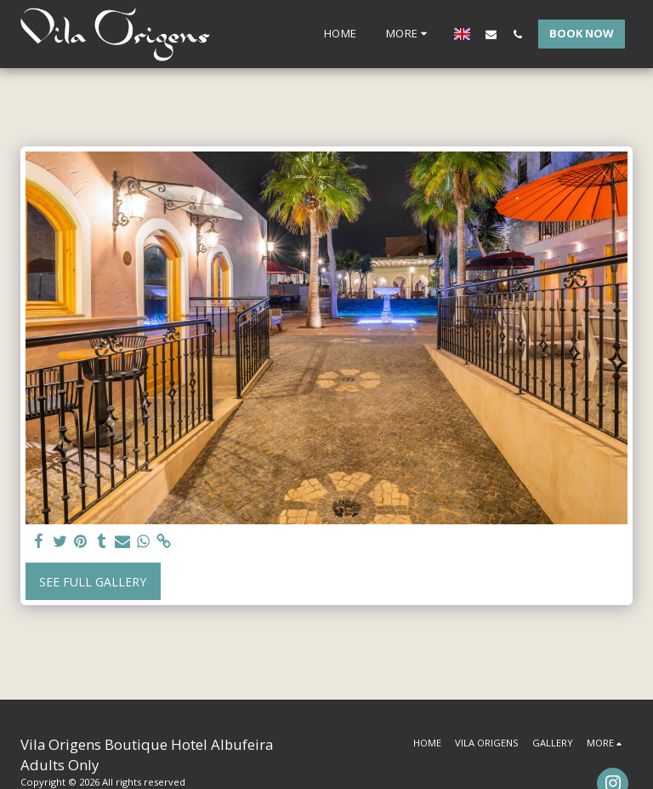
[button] (491, 34)
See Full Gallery (92, 582)
